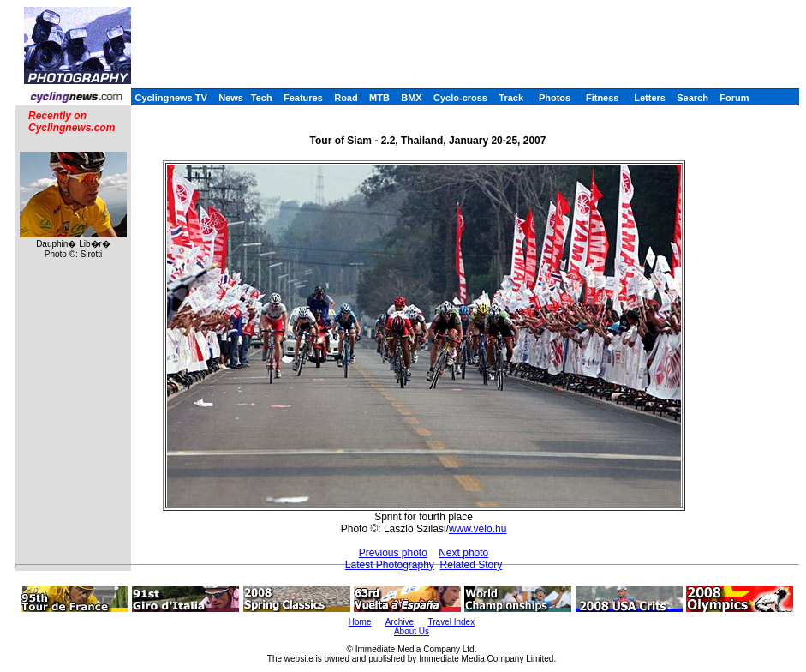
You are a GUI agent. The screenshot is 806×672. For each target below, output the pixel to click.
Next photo (463, 553)
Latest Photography (389, 565)
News (230, 98)
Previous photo (393, 553)
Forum (734, 98)
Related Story (471, 565)
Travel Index (451, 622)
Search (692, 98)
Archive (399, 622)
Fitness (602, 98)
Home (360, 622)
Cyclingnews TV (170, 98)
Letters (650, 98)
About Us (411, 631)
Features (303, 98)
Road (346, 98)
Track (511, 98)
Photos (554, 98)
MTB (379, 98)
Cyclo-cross (460, 98)
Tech (261, 98)
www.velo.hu (477, 529)
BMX (411, 98)
